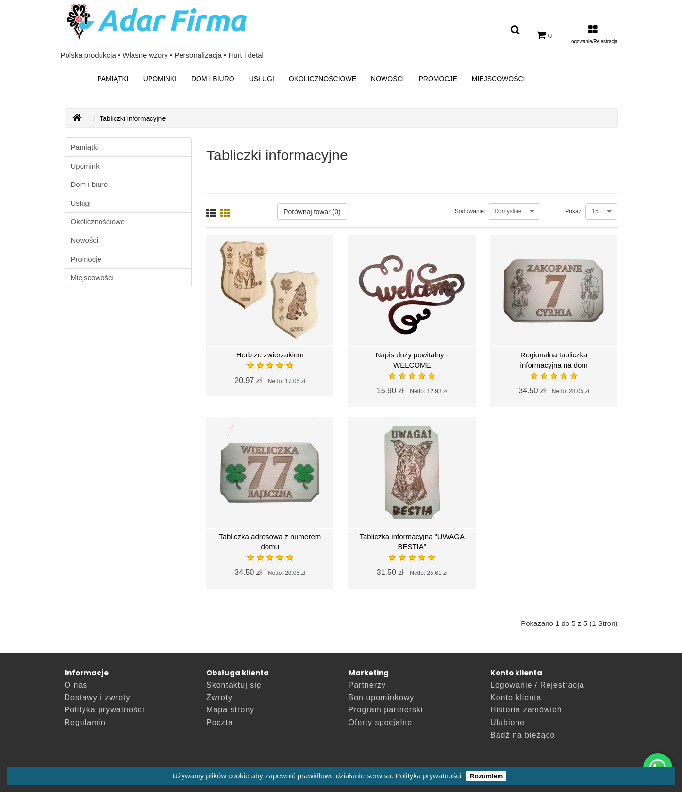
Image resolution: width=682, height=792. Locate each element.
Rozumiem (486, 776)
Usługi (261, 79)
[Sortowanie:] (514, 211)
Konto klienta (516, 697)
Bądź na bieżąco (522, 735)
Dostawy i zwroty (98, 697)
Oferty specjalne (381, 722)
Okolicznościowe (322, 79)
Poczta (219, 722)
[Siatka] (225, 213)
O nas (76, 685)
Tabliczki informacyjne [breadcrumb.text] (133, 118)
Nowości (387, 79)
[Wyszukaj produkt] (515, 30)
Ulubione (507, 722)
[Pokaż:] (601, 211)
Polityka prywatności (429, 776)
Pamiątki (112, 79)
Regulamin (85, 722)
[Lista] (211, 213)
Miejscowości (498, 79)
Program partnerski (386, 710)
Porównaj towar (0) (312, 212)
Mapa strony (230, 710)
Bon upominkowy (382, 697)
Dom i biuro (212, 79)
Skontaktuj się (234, 685)
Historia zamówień (526, 710)
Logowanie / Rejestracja (537, 685)
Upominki (160, 79)
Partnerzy (367, 685)
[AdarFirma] (77, 118)
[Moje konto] (592, 35)
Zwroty (219, 697)
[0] (544, 35)
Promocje (437, 79)
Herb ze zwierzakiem (270, 355)
